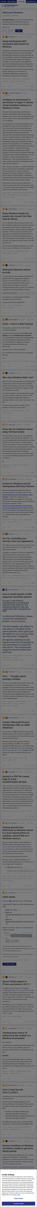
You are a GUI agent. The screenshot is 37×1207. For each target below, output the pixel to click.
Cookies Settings (18, 1199)
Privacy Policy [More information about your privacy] (16, 1196)
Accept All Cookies (18, 1205)
